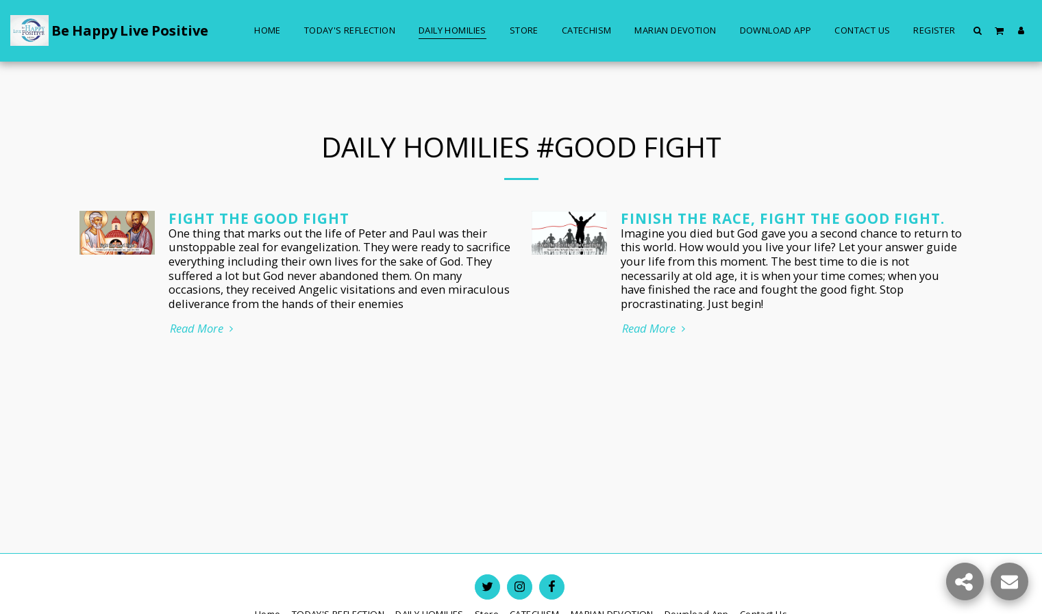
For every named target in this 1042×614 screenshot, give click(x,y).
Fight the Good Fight (259, 218)
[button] (978, 30)
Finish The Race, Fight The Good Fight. (783, 218)
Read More (204, 329)
